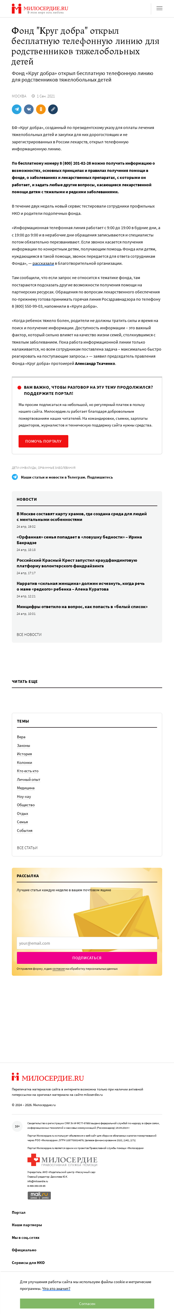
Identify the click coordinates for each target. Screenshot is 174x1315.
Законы (23, 745)
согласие (58, 969)
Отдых (22, 813)
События (25, 830)
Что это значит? (56, 1288)
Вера (21, 736)
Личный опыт (28, 779)
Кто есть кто (27, 770)
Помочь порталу (43, 441)
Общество (26, 804)
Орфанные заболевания (57, 468)
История (24, 753)
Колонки (24, 762)
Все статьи (27, 847)
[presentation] (87, 943)
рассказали (43, 263)
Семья (22, 821)
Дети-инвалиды (24, 468)
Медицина (26, 787)
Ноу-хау (24, 796)
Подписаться (87, 957)
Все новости (29, 634)
